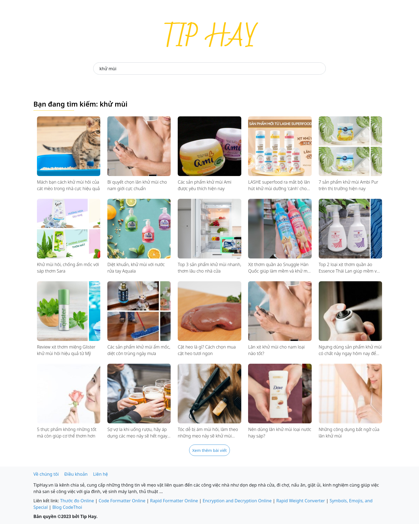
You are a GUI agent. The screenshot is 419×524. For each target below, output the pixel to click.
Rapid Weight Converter (300, 501)
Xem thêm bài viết (209, 450)
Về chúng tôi (46, 474)
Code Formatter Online (122, 501)
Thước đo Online (77, 501)
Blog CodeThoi (67, 507)
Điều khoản (76, 474)
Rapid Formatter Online (174, 501)
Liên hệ (100, 474)
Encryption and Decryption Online (237, 501)
